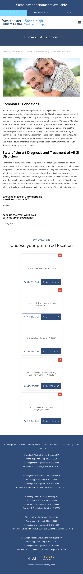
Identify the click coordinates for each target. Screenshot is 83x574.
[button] (41, 13)
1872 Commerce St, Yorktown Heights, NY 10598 (41, 408)
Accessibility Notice (71, 444)
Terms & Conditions (51, 444)
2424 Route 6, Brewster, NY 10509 (41, 268)
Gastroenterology (43, 52)
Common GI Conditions (62, 52)
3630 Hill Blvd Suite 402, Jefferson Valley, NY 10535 (41, 304)
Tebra (52, 564)
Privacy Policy (34, 444)
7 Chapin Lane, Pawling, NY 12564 (41, 338)
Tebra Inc (21, 444)
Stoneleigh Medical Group (12, 52)
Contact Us (41, 448)
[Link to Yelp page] (60, 255)
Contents (29, 52)
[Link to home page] (38, 22)
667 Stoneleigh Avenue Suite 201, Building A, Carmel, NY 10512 (41, 374)
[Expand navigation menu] (79, 22)
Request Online (51, 281)
